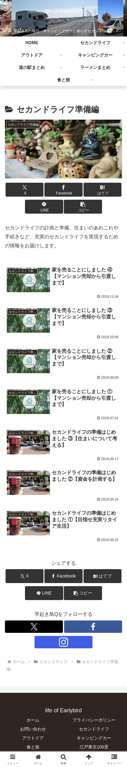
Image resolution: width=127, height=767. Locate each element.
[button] (83, 207)
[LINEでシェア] (44, 207)
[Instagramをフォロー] (63, 642)
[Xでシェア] (25, 190)
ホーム (33, 720)
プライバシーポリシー (94, 720)
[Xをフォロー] (34, 626)
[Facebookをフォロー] (93, 626)
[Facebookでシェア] (63, 190)
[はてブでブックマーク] (103, 190)
